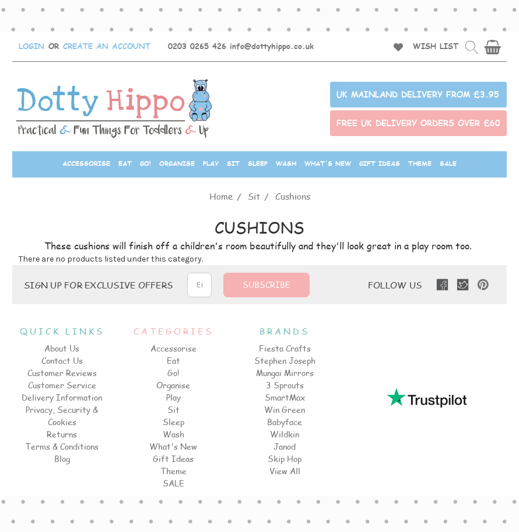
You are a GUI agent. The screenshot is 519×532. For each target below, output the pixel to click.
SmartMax (285, 397)
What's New (327, 163)
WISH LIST (435, 46)
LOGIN (31, 46)
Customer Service (62, 385)
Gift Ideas (379, 163)
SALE (448, 163)
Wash (286, 163)
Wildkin (284, 434)
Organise (177, 163)
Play (211, 163)
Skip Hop (284, 458)
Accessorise (86, 163)
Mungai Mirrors (285, 372)
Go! (145, 163)
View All (284, 471)
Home (221, 196)
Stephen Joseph (284, 360)
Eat (125, 163)
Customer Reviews (62, 372)
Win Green (284, 409)
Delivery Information (62, 397)
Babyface (284, 421)
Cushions (292, 196)
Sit (233, 163)
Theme (420, 163)
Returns (62, 434)
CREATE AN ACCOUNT (106, 46)
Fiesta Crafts (285, 348)
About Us (61, 348)
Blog (62, 458)
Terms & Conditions (62, 446)
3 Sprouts (285, 385)
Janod (284, 446)
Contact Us (62, 360)
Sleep (258, 163)
